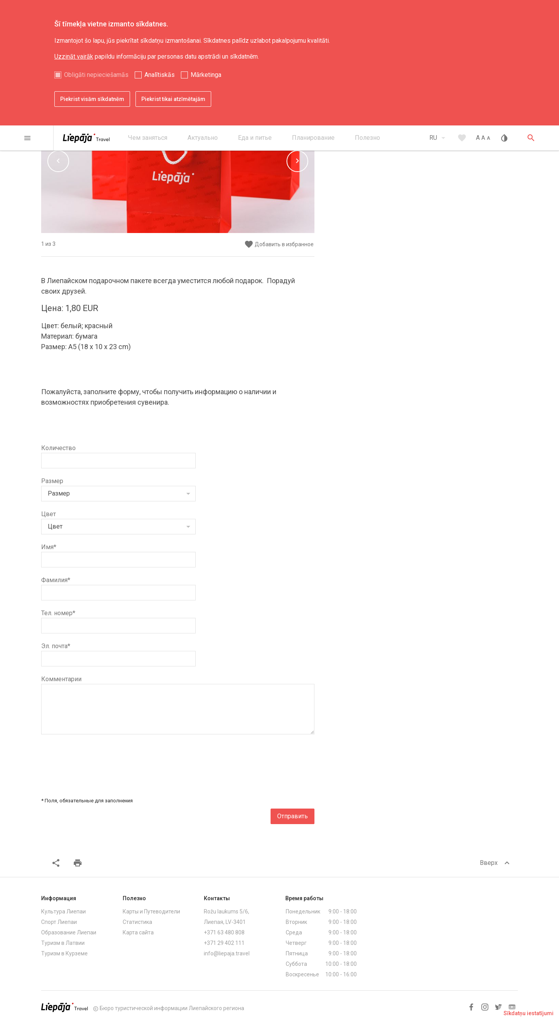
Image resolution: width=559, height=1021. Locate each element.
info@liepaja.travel (227, 953)
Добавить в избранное (279, 244)
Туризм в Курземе (64, 953)
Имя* (48, 547)
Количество (58, 448)
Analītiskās (159, 74)
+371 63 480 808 (224, 932)
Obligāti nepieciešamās (96, 74)
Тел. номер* (58, 613)
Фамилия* (55, 580)
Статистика (137, 922)
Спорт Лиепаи (59, 922)
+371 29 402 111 (224, 943)
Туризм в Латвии (63, 943)
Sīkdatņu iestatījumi (528, 1013)
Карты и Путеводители (151, 911)
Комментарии (61, 679)
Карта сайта (138, 932)
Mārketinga (206, 74)
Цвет (48, 514)
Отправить (292, 816)
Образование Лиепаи (68, 932)
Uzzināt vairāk (73, 56)
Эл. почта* (55, 646)
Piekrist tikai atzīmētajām (173, 99)
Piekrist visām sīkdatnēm (92, 99)
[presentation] (255, 762)
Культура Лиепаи (63, 911)
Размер (52, 481)
